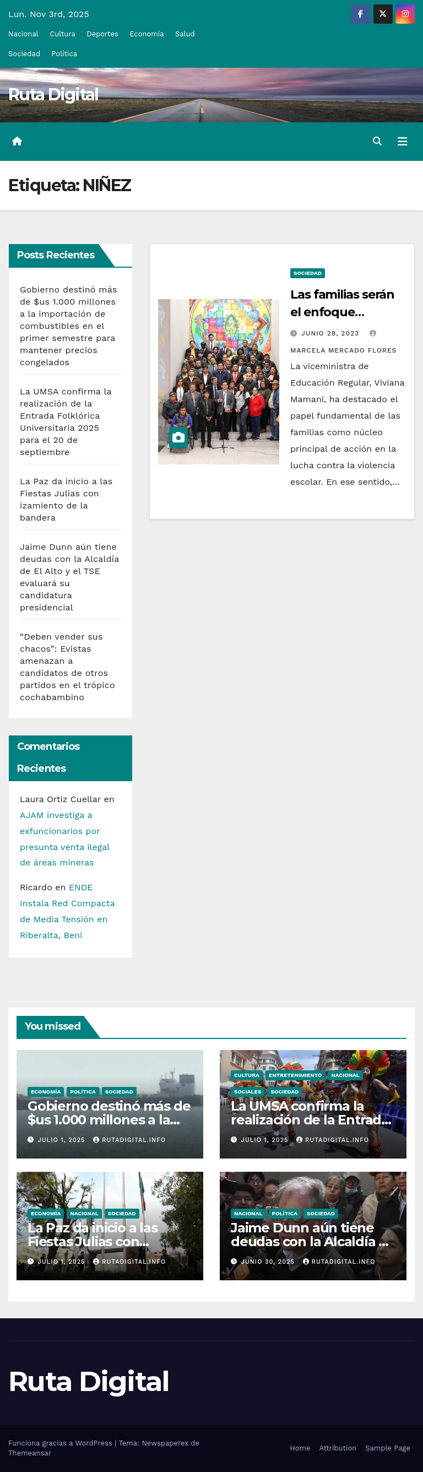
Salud (185, 34)
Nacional (23, 34)
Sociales (247, 1092)
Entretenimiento (295, 1075)
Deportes (102, 34)
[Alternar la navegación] (403, 141)
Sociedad (24, 54)
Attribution (337, 1448)
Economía (146, 34)
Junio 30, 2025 (269, 1261)
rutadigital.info (129, 1140)
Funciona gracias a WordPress (61, 1443)
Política (65, 54)
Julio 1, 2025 (63, 1140)
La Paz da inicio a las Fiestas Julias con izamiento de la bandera (105, 1241)
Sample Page (387, 1448)
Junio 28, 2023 (331, 333)
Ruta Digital (53, 94)
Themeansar (29, 1453)
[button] (377, 141)
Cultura (62, 34)
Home (300, 1448)
